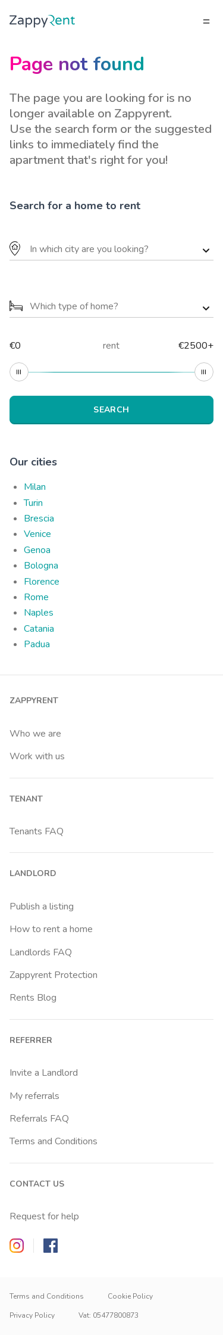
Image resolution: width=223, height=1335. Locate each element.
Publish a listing (42, 906)
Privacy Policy (32, 1315)
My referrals (34, 1096)
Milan (35, 486)
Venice (37, 534)
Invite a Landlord (44, 1072)
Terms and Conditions (54, 1141)
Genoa (37, 550)
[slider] (19, 371)
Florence (41, 581)
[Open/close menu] (206, 21)
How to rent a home (51, 929)
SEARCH (111, 409)
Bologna (41, 565)
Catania (39, 628)
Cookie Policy (130, 1296)
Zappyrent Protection (54, 975)
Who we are (35, 733)
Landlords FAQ (41, 952)
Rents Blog (33, 997)
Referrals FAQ (39, 1118)
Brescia (39, 518)
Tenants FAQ (37, 831)
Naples (39, 612)
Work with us (37, 756)
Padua (37, 644)
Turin (33, 503)
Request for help (44, 1216)
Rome (36, 597)
